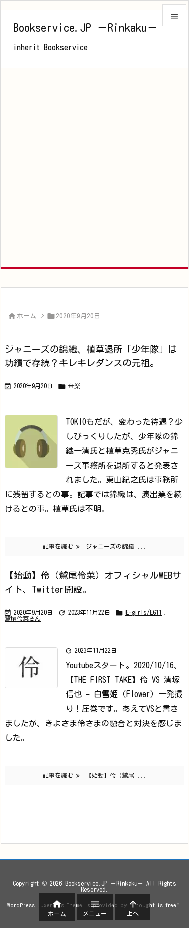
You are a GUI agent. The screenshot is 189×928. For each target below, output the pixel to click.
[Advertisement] (94, 167)
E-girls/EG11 (143, 612)
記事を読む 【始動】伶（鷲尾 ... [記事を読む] (94, 775)
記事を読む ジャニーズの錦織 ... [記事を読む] (94, 546)
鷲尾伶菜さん (23, 618)
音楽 (74, 386)
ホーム (26, 316)
